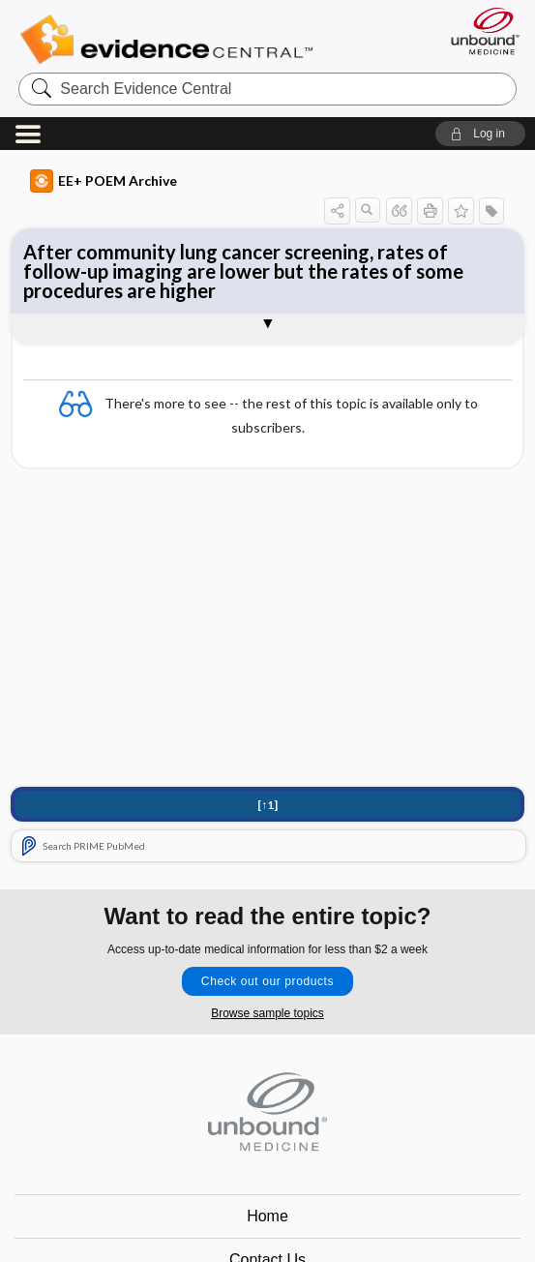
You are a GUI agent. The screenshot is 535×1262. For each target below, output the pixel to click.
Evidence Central (170, 40)
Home (267, 1216)
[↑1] (267, 804)
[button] (480, 133)
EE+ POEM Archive (103, 181)
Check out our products (267, 981)
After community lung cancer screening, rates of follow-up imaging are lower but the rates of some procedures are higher (243, 271)
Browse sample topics (267, 1013)
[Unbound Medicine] (478, 31)
